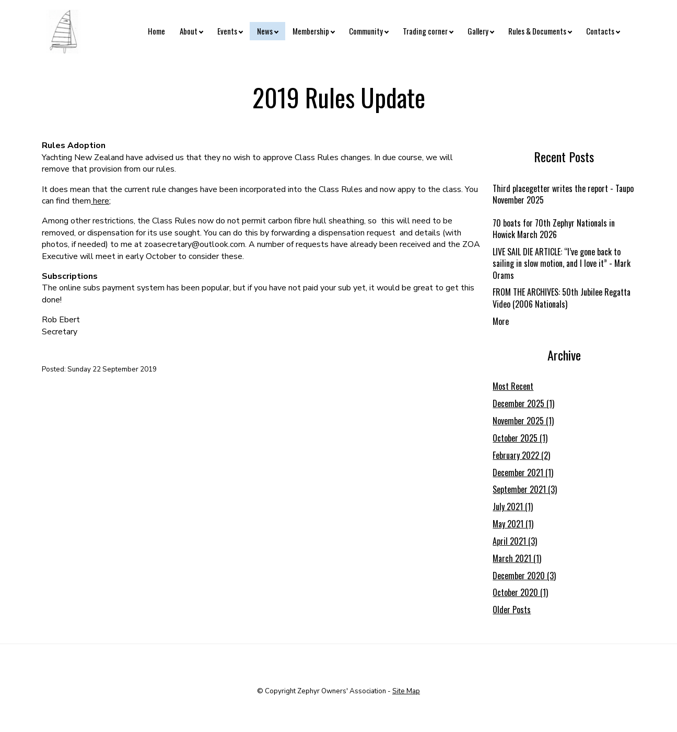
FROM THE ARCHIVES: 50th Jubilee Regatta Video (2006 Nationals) (562, 298)
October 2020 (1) (520, 592)
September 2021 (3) (525, 489)
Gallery (478, 31)
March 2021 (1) (517, 558)
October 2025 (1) (520, 438)
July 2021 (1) (513, 506)
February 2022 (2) (521, 455)
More (501, 321)
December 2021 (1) (523, 472)
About (188, 31)
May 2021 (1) (513, 523)
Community (366, 31)
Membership (311, 31)
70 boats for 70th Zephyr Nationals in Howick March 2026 (554, 229)
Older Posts (512, 609)
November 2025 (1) (523, 420)
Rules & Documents (537, 31)
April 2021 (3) (515, 541)
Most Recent (513, 386)
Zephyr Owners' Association (341, 691)
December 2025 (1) (523, 403)
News (265, 31)
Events (227, 31)
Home (156, 31)
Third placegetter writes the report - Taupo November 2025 (563, 194)
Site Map (406, 691)
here (101, 201)
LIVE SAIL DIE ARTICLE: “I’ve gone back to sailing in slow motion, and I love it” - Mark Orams (562, 263)
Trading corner (425, 31)
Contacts (600, 31)
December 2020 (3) (524, 575)
